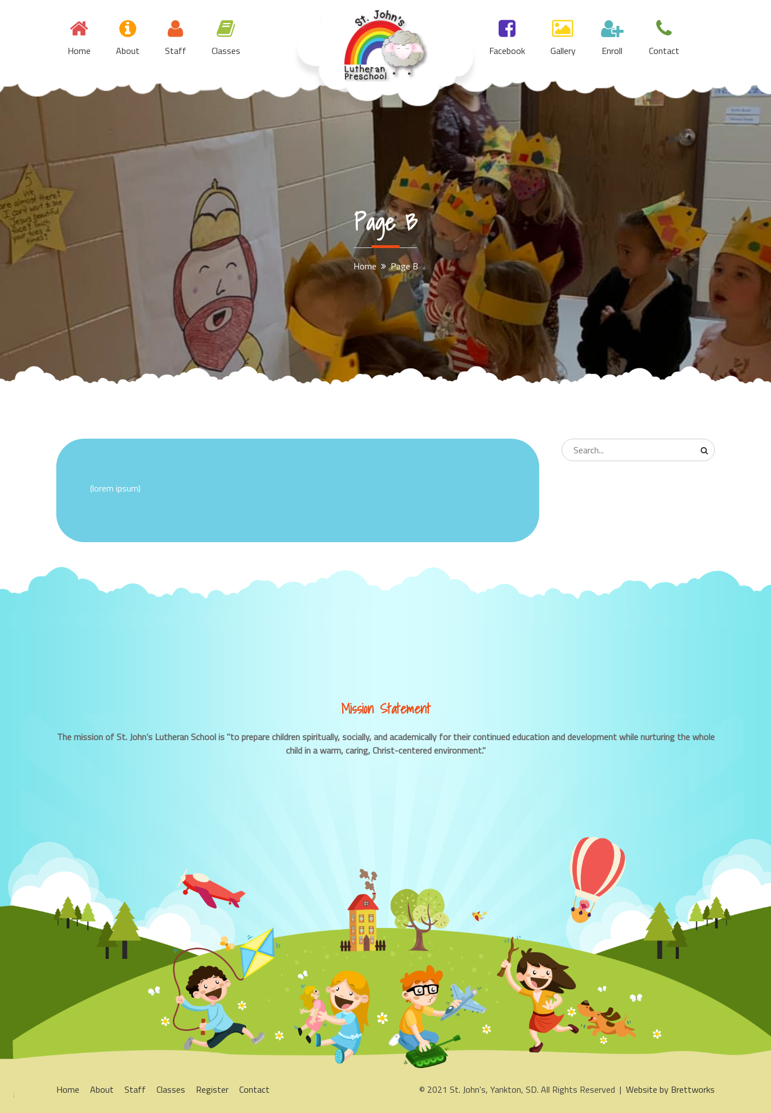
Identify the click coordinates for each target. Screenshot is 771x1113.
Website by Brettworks (670, 1089)
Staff (175, 50)
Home (79, 50)
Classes (226, 50)
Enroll (612, 50)
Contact (664, 50)
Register (212, 1089)
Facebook (507, 50)
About (128, 50)
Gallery (563, 50)
